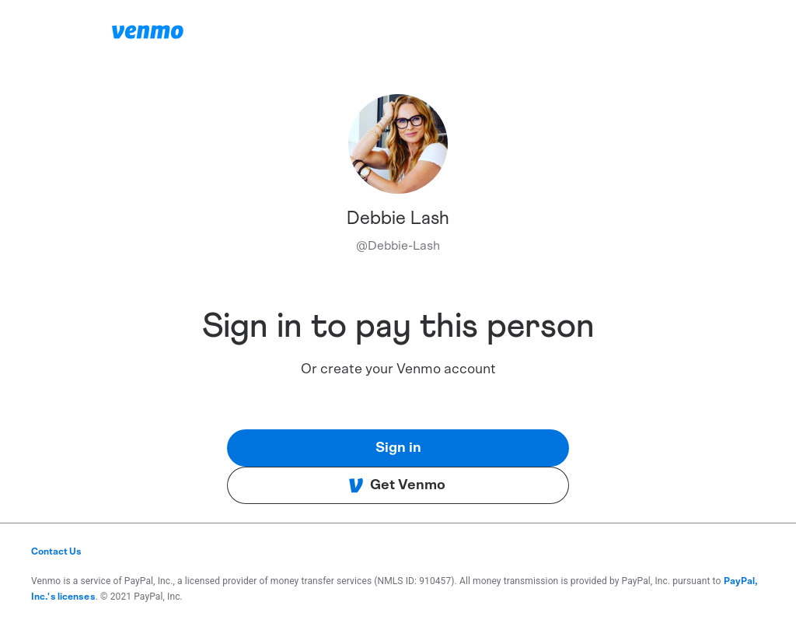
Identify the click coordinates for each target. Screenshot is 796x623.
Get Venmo (396, 485)
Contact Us (56, 551)
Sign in (398, 448)
